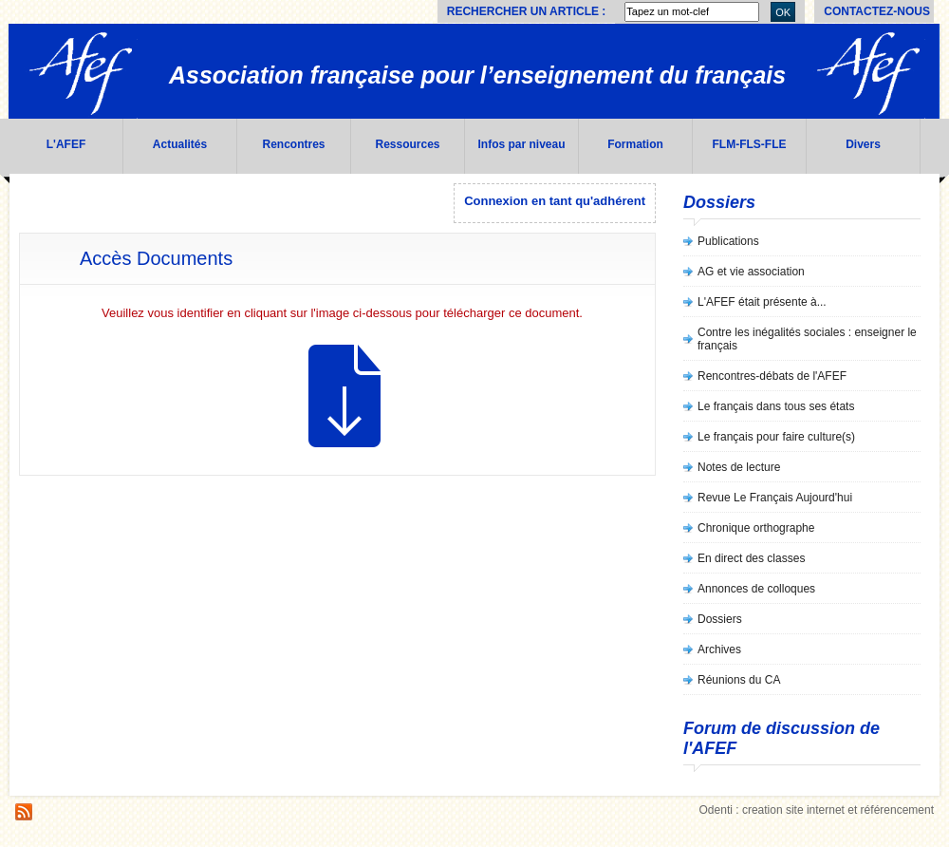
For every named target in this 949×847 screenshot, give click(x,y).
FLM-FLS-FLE (750, 144)
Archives (719, 649)
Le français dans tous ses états (776, 406)
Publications (728, 241)
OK (783, 12)
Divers (863, 144)
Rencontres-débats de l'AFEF (772, 376)
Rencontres (293, 144)
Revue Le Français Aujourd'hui (775, 497)
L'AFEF (66, 144)
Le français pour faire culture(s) (776, 436)
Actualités (180, 144)
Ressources (407, 144)
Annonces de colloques (756, 588)
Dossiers (720, 619)
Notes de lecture (739, 467)
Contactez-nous (877, 11)
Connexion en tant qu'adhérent (554, 201)
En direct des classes (751, 558)
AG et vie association (751, 271)
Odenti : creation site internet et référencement (816, 810)
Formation (635, 144)
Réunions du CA (739, 680)
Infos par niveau (521, 144)
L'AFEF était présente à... (762, 302)
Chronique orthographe (756, 528)
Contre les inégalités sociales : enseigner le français (807, 339)
